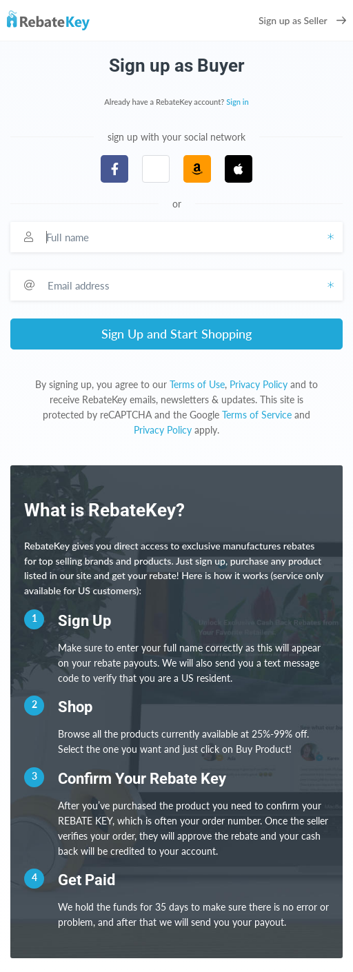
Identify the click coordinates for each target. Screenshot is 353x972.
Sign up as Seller (302, 20)
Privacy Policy (259, 384)
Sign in (237, 101)
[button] (156, 169)
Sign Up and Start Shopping (176, 333)
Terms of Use (197, 384)
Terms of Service (257, 415)
